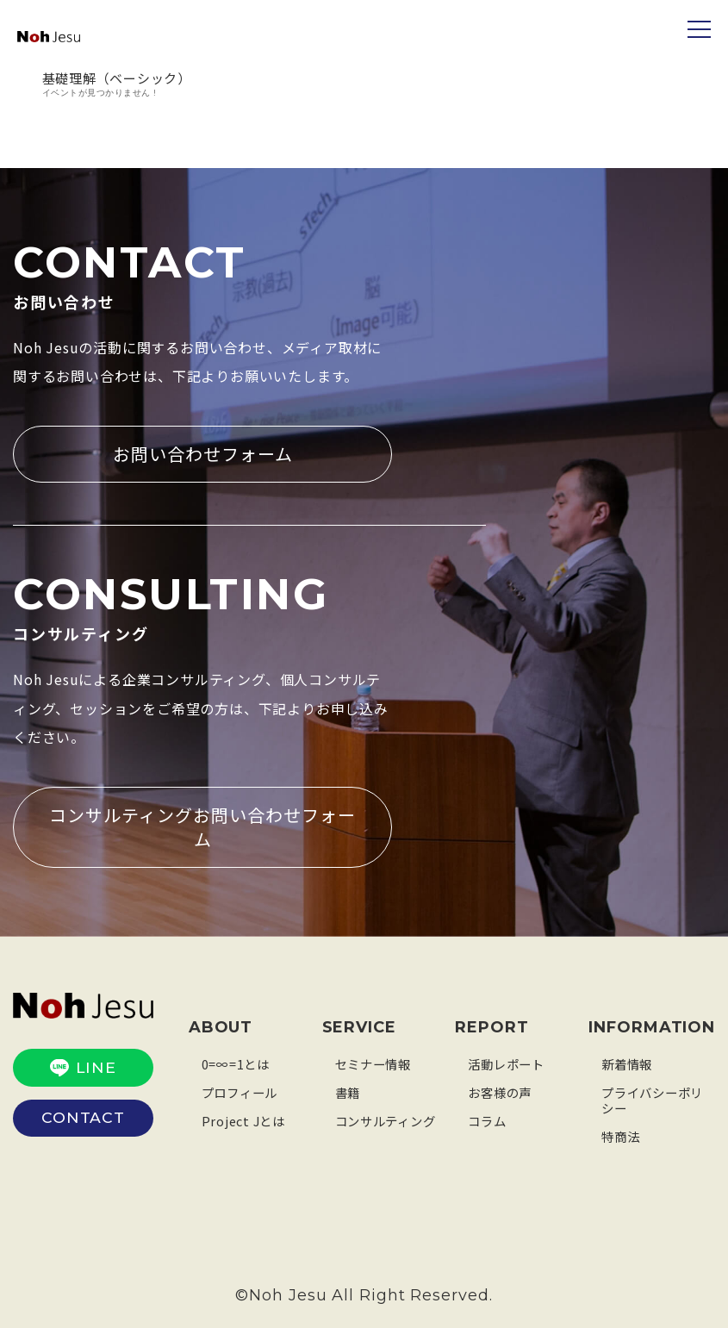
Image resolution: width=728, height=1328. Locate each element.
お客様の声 (502, 1090)
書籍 (349, 1090)
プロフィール (242, 1090)
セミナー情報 (376, 1061)
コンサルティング (389, 1118)
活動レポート (509, 1061)
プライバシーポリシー (655, 1097)
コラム (488, 1118)
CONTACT (83, 1114)
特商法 (621, 1134)
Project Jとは (245, 1118)
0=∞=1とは (237, 1061)
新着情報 (628, 1061)
